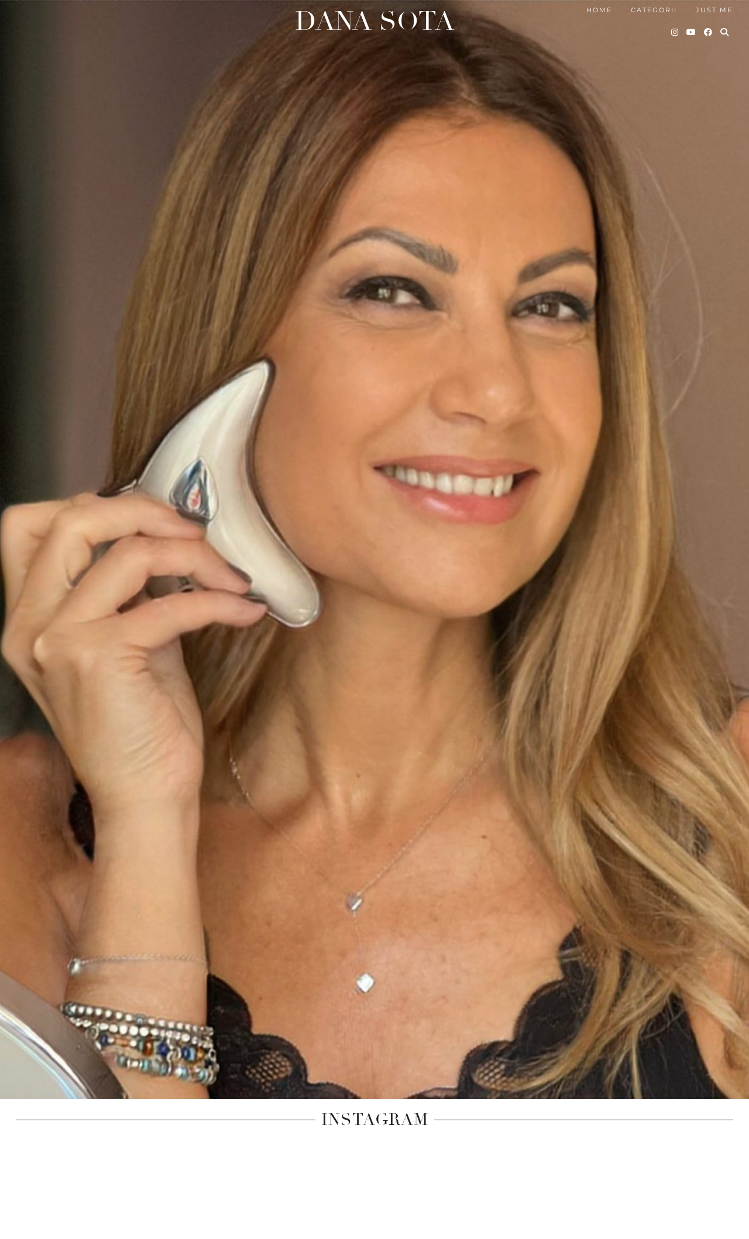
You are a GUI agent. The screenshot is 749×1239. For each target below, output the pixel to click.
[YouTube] (691, 29)
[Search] (725, 29)
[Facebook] (708, 29)
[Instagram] (675, 29)
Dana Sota (374, 18)
